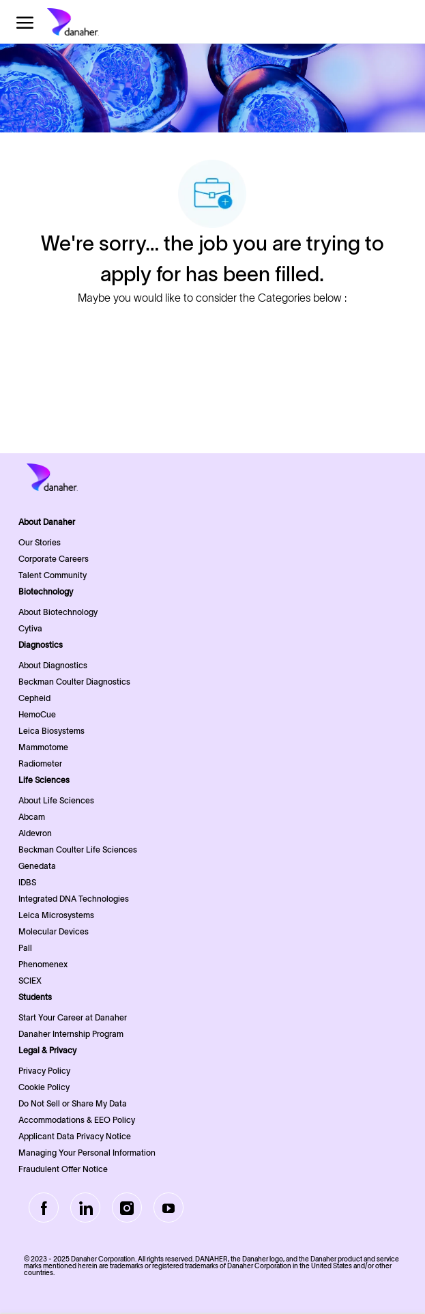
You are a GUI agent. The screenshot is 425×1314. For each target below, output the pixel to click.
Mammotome (43, 747)
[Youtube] (168, 1207)
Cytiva (30, 628)
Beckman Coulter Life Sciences (77, 849)
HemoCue (37, 714)
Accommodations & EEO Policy (76, 1119)
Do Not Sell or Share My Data (72, 1103)
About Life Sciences (56, 800)
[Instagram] (127, 1207)
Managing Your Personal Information (87, 1152)
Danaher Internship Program (70, 1033)
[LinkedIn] (85, 1207)
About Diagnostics (52, 665)
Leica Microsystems (56, 915)
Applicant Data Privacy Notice (74, 1136)
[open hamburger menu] (24, 22)
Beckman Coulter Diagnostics (74, 681)
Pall (25, 947)
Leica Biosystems (51, 730)
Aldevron (35, 833)
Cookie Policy (44, 1087)
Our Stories (39, 542)
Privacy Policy (44, 1070)
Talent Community (52, 575)
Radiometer (40, 763)
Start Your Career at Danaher (72, 1017)
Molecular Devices (53, 931)
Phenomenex (43, 964)
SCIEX (30, 980)
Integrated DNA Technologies (73, 898)
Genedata (37, 865)
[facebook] (44, 1207)
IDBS (27, 882)
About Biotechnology (58, 612)
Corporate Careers (53, 558)
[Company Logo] (95, 21)
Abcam (31, 816)
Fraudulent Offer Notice (63, 1169)
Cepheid (34, 698)
